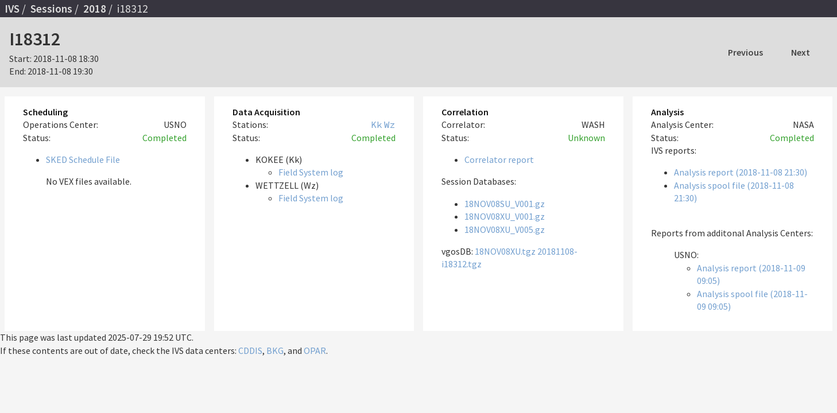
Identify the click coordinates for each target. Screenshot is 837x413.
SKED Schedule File (83, 159)
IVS (12, 8)
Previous (745, 52)
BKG (275, 350)
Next (800, 52)
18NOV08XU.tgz (505, 251)
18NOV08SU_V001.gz (504, 203)
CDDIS (250, 350)
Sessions (51, 8)
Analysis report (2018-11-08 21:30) (740, 172)
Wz (390, 124)
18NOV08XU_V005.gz (504, 229)
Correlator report (499, 159)
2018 (94, 8)
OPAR (315, 350)
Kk (376, 124)
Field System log (310, 172)
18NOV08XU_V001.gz (504, 216)
